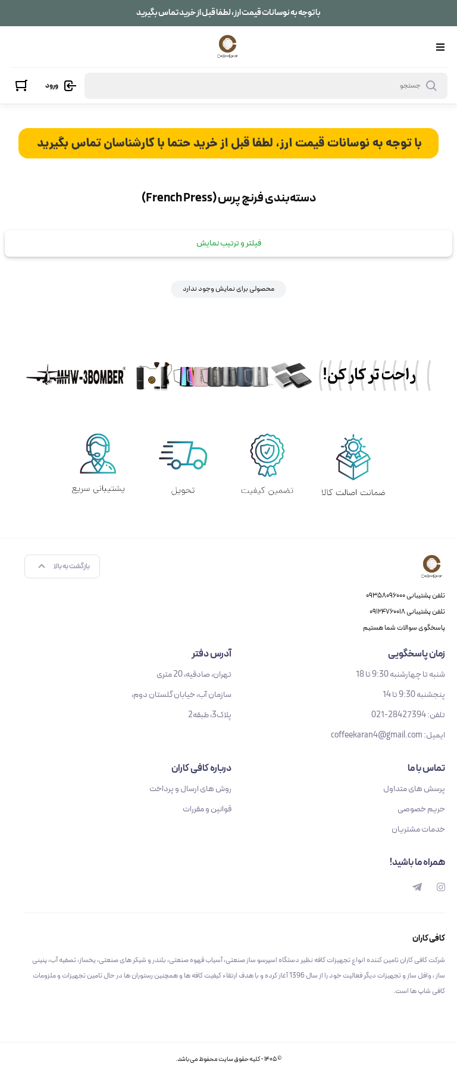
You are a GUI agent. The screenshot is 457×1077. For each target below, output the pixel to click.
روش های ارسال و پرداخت (190, 789)
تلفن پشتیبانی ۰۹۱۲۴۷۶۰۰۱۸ (407, 611)
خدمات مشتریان (418, 829)
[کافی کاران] (227, 46)
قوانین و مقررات (207, 809)
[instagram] (441, 888)
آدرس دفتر (211, 654)
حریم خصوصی (421, 809)
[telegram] (417, 888)
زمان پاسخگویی (416, 654)
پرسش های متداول (414, 789)
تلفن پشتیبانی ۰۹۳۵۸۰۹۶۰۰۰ (405, 595)
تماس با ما (426, 768)
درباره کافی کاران (201, 768)
